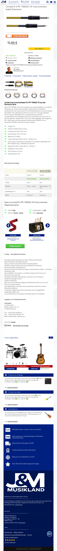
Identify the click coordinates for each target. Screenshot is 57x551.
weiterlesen (19, 504)
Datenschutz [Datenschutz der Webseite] (8, 532)
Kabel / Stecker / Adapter (31, 75)
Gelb (13, 210)
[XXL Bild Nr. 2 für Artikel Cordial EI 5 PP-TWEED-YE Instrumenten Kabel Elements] (19, 84)
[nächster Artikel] (47, 225)
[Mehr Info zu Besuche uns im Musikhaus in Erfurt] (28, 457)
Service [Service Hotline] (29, 535)
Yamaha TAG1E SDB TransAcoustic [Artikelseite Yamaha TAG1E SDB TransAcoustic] (40, 366)
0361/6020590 (25, 1)
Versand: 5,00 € (33, 62)
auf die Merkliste (33, 60)
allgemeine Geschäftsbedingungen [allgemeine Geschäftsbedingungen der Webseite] (15, 535)
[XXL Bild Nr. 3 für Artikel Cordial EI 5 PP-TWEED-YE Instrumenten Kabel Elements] (28, 84)
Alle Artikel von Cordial (20, 325)
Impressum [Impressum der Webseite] (21, 522)
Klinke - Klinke (18, 213)
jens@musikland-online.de (18, 70)
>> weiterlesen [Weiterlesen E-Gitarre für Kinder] (11, 404)
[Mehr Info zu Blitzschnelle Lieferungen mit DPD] (28, 444)
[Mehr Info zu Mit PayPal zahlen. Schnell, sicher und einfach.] (28, 430)
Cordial (13, 322)
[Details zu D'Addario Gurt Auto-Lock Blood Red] (13, 225)
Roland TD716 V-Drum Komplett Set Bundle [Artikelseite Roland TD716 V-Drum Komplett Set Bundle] (16, 366)
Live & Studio (17, 75)
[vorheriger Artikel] (8, 225)
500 (44, 210)
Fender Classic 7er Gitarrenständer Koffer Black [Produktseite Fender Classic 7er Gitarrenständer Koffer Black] (37, 239)
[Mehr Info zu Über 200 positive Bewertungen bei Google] (28, 464)
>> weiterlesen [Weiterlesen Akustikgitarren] (11, 421)
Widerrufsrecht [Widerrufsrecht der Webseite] (18, 532)
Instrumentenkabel (45, 75)
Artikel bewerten (15, 246)
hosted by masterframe (22, 549)
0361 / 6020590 (16, 69)
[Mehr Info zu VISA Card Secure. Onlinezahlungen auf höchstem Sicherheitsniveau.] (28, 437)
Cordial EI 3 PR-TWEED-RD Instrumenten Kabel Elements (45, 172)
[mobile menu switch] (55, 1)
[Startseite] (3, 2)
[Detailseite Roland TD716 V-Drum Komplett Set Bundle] (16, 354)
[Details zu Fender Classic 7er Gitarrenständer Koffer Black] (36, 225)
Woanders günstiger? (35, 58)
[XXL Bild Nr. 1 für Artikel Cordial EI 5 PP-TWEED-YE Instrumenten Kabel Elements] (9, 84)
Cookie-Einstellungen (11, 537)
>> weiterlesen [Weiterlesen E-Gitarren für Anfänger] (11, 387)
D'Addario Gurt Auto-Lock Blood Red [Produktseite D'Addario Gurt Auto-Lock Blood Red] (13, 239)
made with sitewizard (35, 549)
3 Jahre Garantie (11, 60)
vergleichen (10, 62)
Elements (40, 213)
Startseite (8, 75)
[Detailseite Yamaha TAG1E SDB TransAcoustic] (40, 354)
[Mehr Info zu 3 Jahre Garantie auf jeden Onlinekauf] (28, 450)
